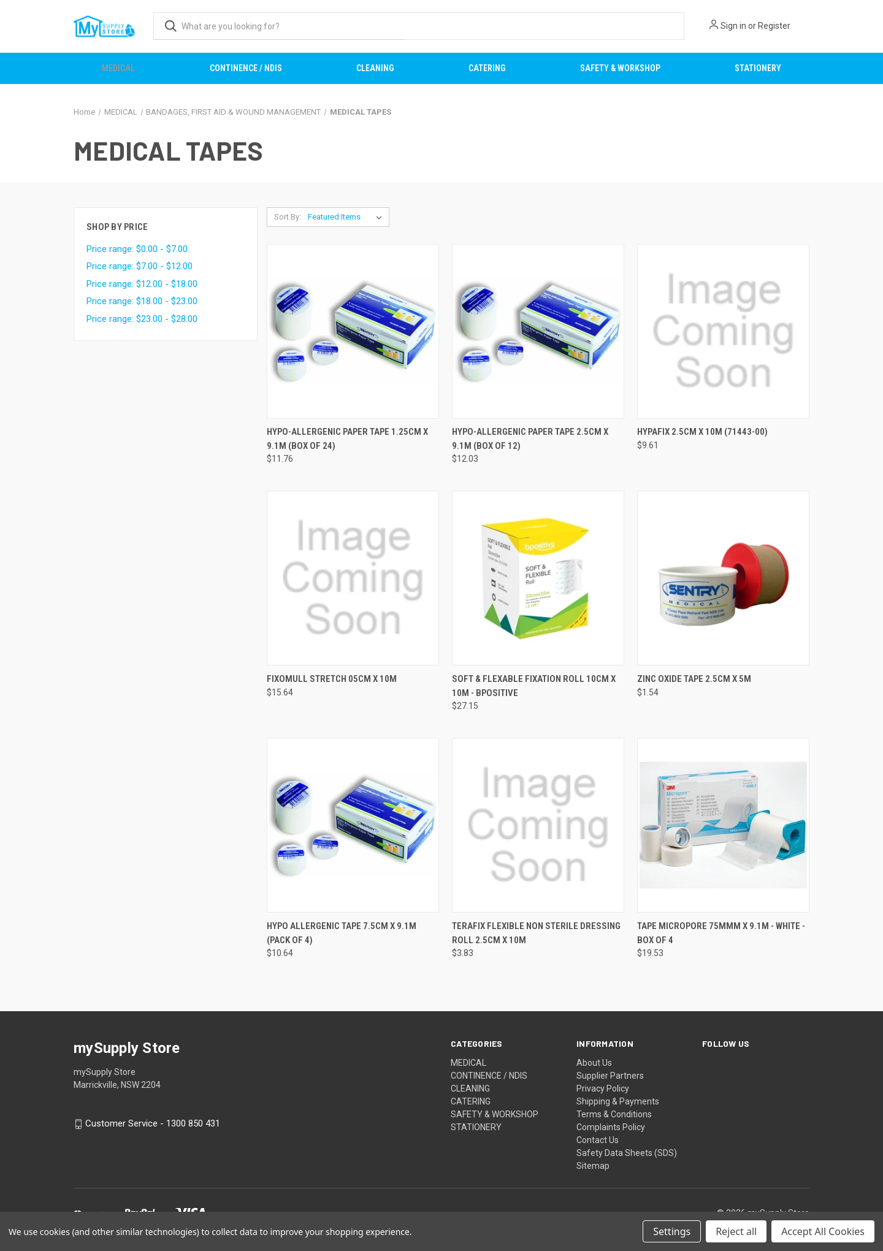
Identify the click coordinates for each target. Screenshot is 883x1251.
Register (774, 26)
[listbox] (347, 217)
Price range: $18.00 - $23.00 (141, 301)
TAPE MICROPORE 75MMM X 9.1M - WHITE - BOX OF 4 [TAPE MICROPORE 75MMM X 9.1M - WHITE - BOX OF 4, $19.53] (721, 933)
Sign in (733, 26)
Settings (671, 1231)
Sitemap (593, 1166)
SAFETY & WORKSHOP (620, 68)
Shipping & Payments (617, 1101)
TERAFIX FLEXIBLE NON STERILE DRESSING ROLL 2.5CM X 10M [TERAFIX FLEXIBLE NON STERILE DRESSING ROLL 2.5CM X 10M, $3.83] (536, 933)
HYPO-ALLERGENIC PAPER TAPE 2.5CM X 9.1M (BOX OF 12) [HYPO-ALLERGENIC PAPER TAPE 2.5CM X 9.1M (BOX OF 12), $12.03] (530, 438)
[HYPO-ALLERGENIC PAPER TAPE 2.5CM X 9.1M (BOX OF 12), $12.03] (538, 331)
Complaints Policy (610, 1127)
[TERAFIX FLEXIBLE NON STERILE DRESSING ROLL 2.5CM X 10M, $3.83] (538, 825)
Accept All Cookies (823, 1231)
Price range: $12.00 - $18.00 (141, 283)
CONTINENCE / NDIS (246, 68)
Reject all (736, 1231)
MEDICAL (118, 68)
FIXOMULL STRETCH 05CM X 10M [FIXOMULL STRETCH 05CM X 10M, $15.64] (332, 678)
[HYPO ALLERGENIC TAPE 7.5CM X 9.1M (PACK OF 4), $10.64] (353, 825)
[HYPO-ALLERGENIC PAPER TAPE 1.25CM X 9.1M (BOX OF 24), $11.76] (353, 331)
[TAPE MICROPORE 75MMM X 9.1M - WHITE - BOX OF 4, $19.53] (723, 825)
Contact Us (597, 1140)
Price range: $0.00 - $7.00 (137, 248)
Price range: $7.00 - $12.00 (139, 266)
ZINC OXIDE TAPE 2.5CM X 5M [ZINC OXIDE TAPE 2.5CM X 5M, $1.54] (694, 678)
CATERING (486, 68)
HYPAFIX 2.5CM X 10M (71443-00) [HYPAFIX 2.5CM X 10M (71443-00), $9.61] (702, 431)
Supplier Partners (610, 1076)
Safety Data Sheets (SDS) (626, 1153)
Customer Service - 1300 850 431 (152, 1123)
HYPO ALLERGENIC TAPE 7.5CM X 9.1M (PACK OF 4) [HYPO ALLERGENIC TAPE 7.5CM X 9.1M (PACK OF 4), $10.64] (341, 933)
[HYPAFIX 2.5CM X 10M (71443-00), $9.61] (723, 331)
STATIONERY (758, 68)
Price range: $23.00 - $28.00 (141, 318)
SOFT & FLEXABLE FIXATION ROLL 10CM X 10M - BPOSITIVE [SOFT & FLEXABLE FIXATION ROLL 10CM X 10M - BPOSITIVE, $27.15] (534, 685)
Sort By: (287, 216)
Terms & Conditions (614, 1114)
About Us (594, 1063)
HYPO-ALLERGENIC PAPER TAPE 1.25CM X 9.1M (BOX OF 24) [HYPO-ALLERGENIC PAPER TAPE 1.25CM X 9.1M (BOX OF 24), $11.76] (347, 438)
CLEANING (375, 68)
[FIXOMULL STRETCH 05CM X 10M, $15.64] (353, 578)
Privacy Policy (602, 1088)
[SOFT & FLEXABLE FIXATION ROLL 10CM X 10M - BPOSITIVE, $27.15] (538, 578)
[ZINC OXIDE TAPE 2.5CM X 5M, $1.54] (723, 578)
